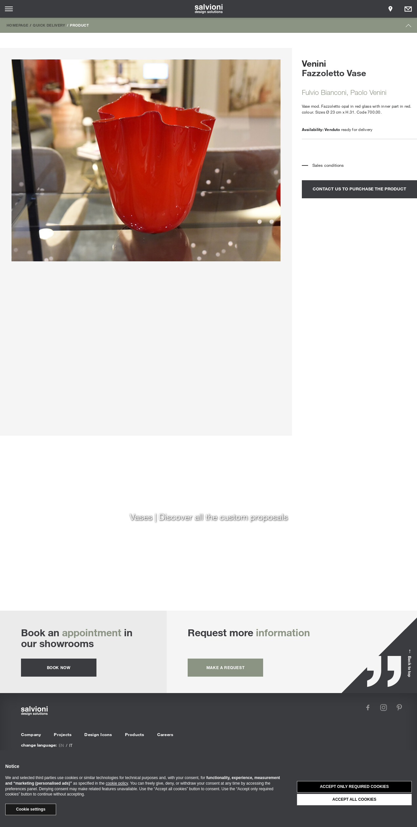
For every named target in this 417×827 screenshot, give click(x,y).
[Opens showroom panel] (390, 9)
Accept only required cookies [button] (354, 786)
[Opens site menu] (9, 9)
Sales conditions (328, 165)
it (71, 745)
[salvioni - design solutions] (208, 9)
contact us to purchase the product (359, 188)
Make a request (225, 667)
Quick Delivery (49, 25)
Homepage (17, 25)
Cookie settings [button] (30, 809)
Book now (59, 667)
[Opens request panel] (408, 9)
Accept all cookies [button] (354, 799)
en (61, 745)
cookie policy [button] (117, 783)
